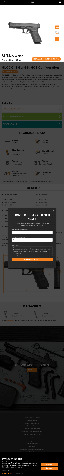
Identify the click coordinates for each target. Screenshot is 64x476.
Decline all (49, 468)
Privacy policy (19, 473)
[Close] (54, 210)
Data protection (16, 245)
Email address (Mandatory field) (20, 229)
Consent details (7, 473)
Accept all (49, 464)
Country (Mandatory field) (18, 237)
